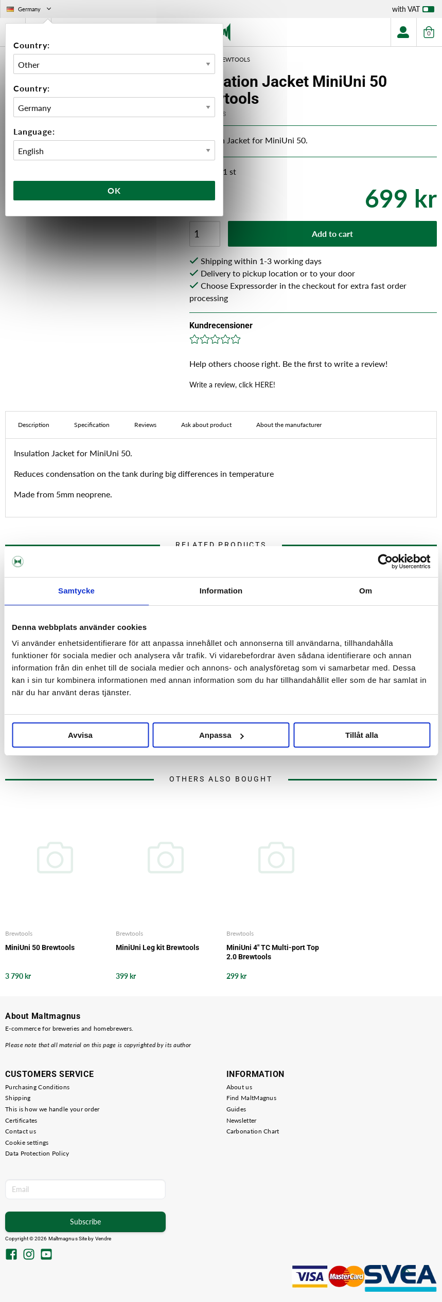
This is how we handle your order (52, 1109)
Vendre (103, 1238)
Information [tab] (221, 590)
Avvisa (80, 735)
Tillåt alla (361, 735)
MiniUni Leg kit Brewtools (157, 947)
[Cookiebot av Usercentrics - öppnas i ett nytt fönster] (385, 561)
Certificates (21, 1120)
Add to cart (332, 233)
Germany (30, 9)
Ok (114, 190)
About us (239, 1087)
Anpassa (221, 735)
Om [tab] (365, 590)
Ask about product (206, 425)
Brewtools (18, 933)
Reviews (145, 425)
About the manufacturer (289, 425)
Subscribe (85, 1221)
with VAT (413, 11)
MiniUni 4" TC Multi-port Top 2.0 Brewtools (272, 952)
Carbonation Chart (252, 1131)
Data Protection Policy (37, 1153)
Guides (236, 1109)
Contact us (20, 1131)
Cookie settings (27, 1142)
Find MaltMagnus (251, 1098)
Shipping (17, 1098)
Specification (92, 425)
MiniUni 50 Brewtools (40, 947)
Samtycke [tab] (76, 590)
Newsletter (241, 1120)
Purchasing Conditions (37, 1087)
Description (33, 425)
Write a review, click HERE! (232, 384)
